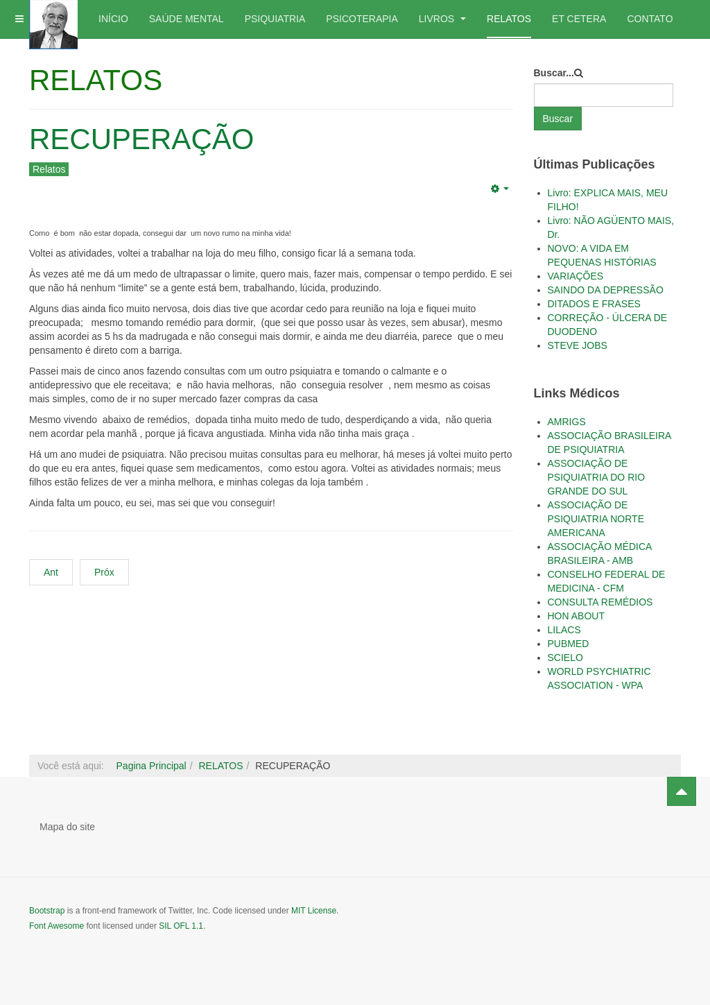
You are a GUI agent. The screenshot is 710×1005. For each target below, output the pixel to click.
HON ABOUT (576, 615)
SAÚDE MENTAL (186, 18)
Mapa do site (67, 826)
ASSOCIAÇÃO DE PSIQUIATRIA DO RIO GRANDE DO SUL (597, 477)
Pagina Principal (151, 765)
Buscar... (554, 72)
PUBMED (568, 643)
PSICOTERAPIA (361, 18)
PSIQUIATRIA (275, 18)
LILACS (564, 629)
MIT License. (314, 911)
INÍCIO (113, 18)
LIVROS (442, 18)
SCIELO (565, 657)
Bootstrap (46, 911)
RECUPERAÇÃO (141, 139)
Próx (104, 572)
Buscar (558, 118)
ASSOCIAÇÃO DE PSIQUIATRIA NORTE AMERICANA (596, 518)
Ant (51, 572)
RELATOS (509, 18)
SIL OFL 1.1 (181, 926)
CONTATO (650, 18)
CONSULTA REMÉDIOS (600, 602)
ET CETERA (579, 18)
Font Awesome (56, 926)
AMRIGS (567, 421)
